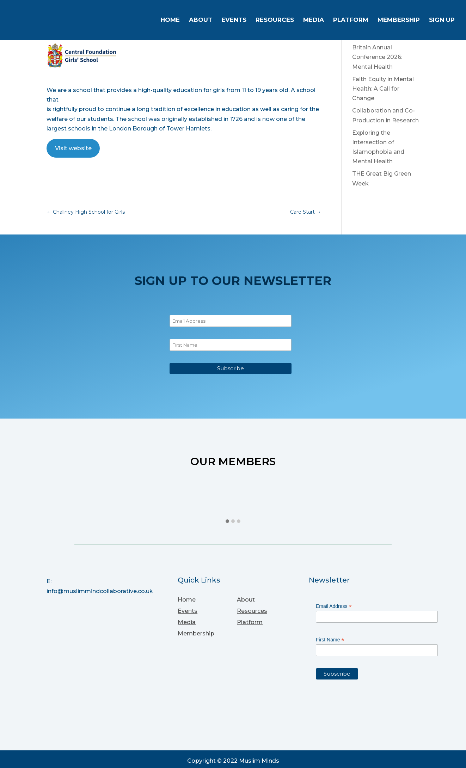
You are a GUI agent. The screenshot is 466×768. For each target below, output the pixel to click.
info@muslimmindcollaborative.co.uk (100, 591)
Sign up (442, 21)
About (200, 21)
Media (313, 21)
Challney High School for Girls (86, 212)
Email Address (334, 606)
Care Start (305, 212)
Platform (350, 21)
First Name (330, 639)
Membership (399, 21)
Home (170, 21)
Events (233, 21)
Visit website (73, 148)
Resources (275, 21)
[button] (227, 521)
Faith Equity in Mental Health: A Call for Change (383, 89)
